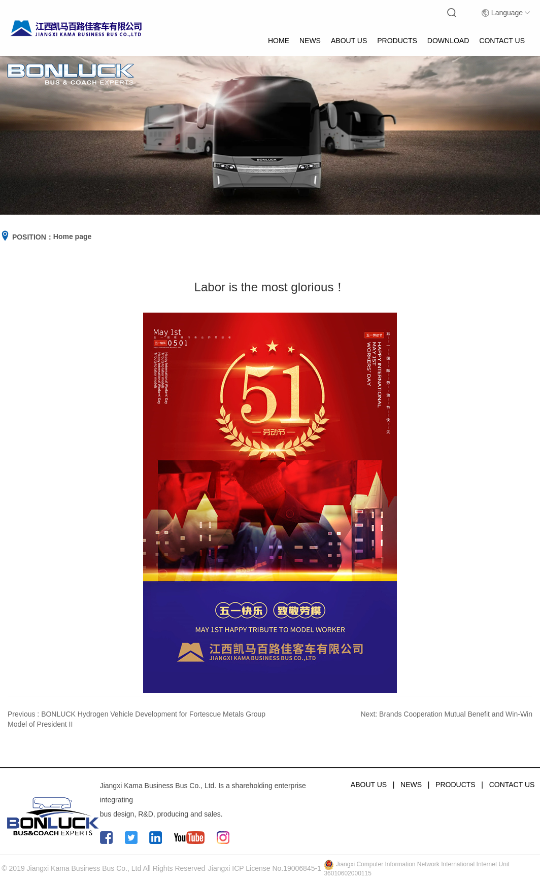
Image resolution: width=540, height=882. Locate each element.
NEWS (310, 41)
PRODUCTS (397, 41)
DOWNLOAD (448, 41)
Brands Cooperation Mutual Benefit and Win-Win (455, 714)
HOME (278, 41)
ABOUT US (349, 41)
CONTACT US (502, 41)
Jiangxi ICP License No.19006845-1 (264, 868)
